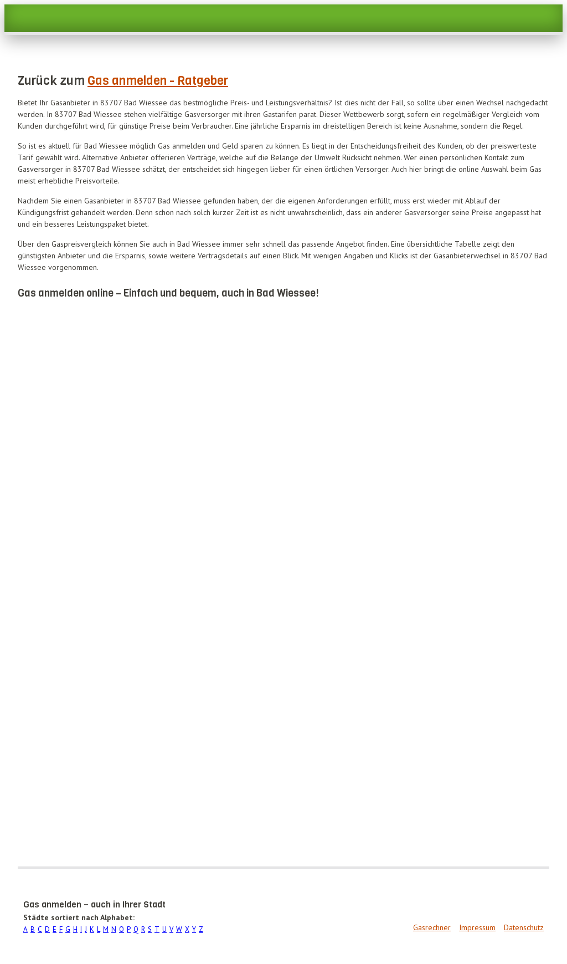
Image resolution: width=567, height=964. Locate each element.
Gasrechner (432, 927)
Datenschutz (524, 927)
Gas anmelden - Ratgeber (157, 81)
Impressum (477, 927)
